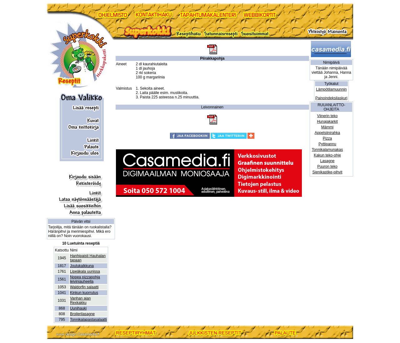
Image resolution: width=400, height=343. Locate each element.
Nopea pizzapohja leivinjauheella (85, 279)
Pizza (327, 138)
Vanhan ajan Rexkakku (80, 300)
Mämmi (327, 127)
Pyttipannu (327, 144)
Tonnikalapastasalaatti (88, 319)
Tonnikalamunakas (327, 149)
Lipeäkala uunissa (85, 271)
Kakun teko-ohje (327, 155)
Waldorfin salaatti (84, 287)
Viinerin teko (327, 116)
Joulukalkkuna (82, 266)
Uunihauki (78, 308)
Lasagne (327, 161)
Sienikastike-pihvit (327, 172)
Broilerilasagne (82, 314)
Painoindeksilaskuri (331, 98)
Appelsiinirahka (327, 133)
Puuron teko (327, 166)
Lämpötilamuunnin (331, 89)
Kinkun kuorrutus (84, 293)
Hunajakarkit (327, 121)
